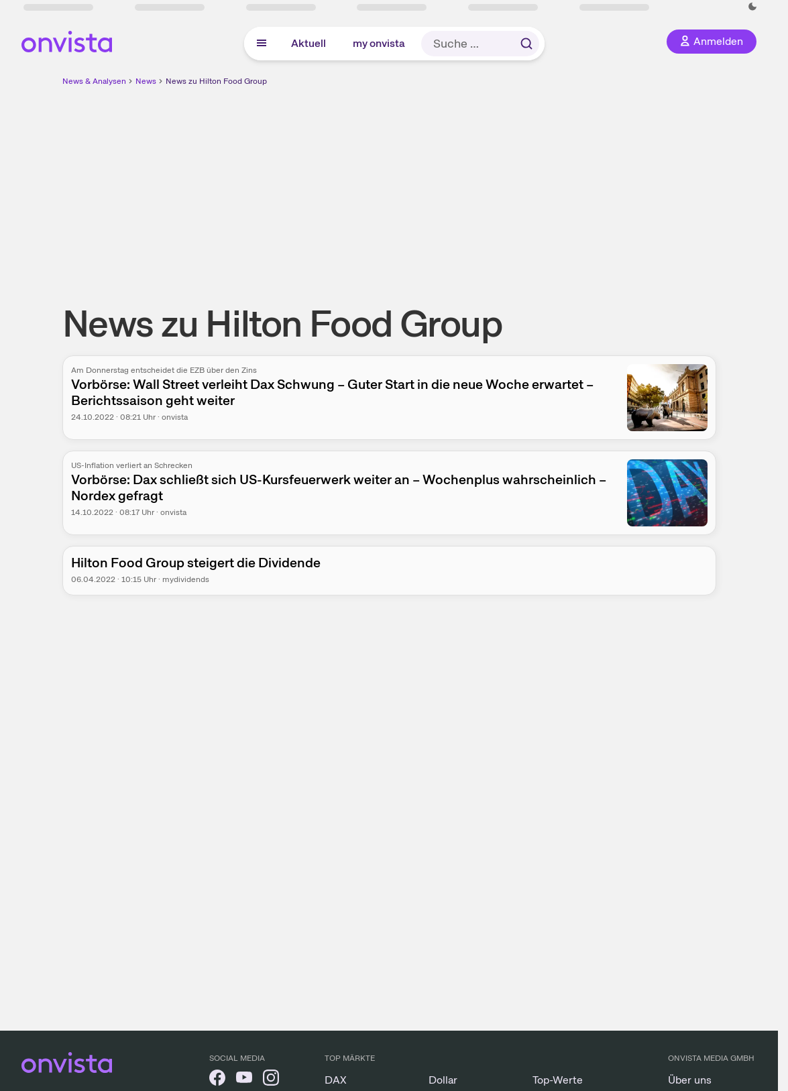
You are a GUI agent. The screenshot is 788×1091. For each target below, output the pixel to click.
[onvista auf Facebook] (217, 1080)
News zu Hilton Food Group (216, 81)
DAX (336, 1080)
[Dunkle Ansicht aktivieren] (752, 6)
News (145, 81)
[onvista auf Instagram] (271, 1080)
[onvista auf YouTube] (244, 1080)
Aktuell (308, 43)
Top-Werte (557, 1080)
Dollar (443, 1080)
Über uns (690, 1080)
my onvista (379, 43)
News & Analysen (94, 81)
